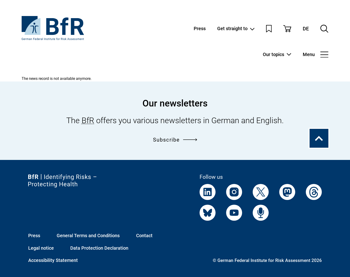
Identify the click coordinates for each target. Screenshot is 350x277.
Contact (144, 235)
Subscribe (175, 139)
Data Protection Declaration (99, 248)
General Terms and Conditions (88, 235)
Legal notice (41, 248)
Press (200, 28)
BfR (88, 120)
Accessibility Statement (53, 260)
